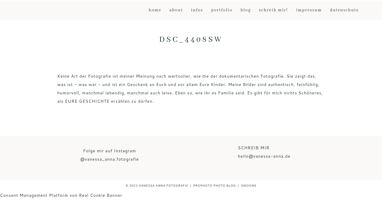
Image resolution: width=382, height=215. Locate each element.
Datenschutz (344, 10)
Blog (246, 10)
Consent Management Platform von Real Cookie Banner (61, 195)
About (176, 10)
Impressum (309, 10)
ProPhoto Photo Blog (214, 185)
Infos (197, 10)
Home (155, 10)
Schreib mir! (273, 10)
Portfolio (221, 10)
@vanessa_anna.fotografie (109, 159)
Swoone (248, 185)
